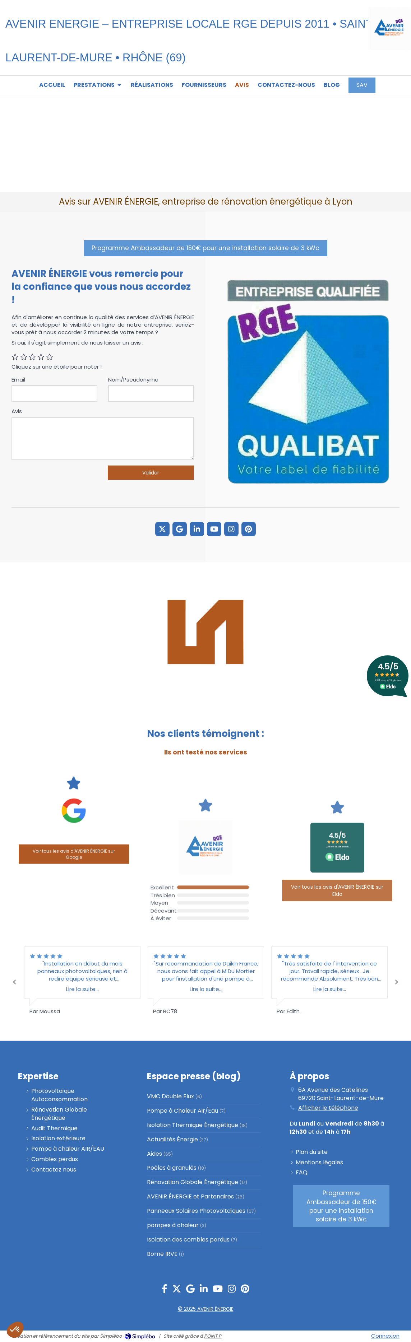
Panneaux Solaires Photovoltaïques (196, 1211)
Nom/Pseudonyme (133, 379)
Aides (154, 1154)
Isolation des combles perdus (188, 1240)
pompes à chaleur (173, 1225)
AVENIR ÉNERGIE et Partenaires (190, 1197)
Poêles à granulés (172, 1168)
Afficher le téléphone (328, 1108)
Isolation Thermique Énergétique (192, 1125)
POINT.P (212, 1336)
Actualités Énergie (172, 1140)
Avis (16, 411)
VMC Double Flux (170, 1096)
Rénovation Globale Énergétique (192, 1182)
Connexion (385, 1335)
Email (18, 379)
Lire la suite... (206, 989)
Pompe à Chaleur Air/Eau (182, 1111)
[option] (206, 980)
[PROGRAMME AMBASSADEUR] (205, 248)
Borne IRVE (162, 1254)
